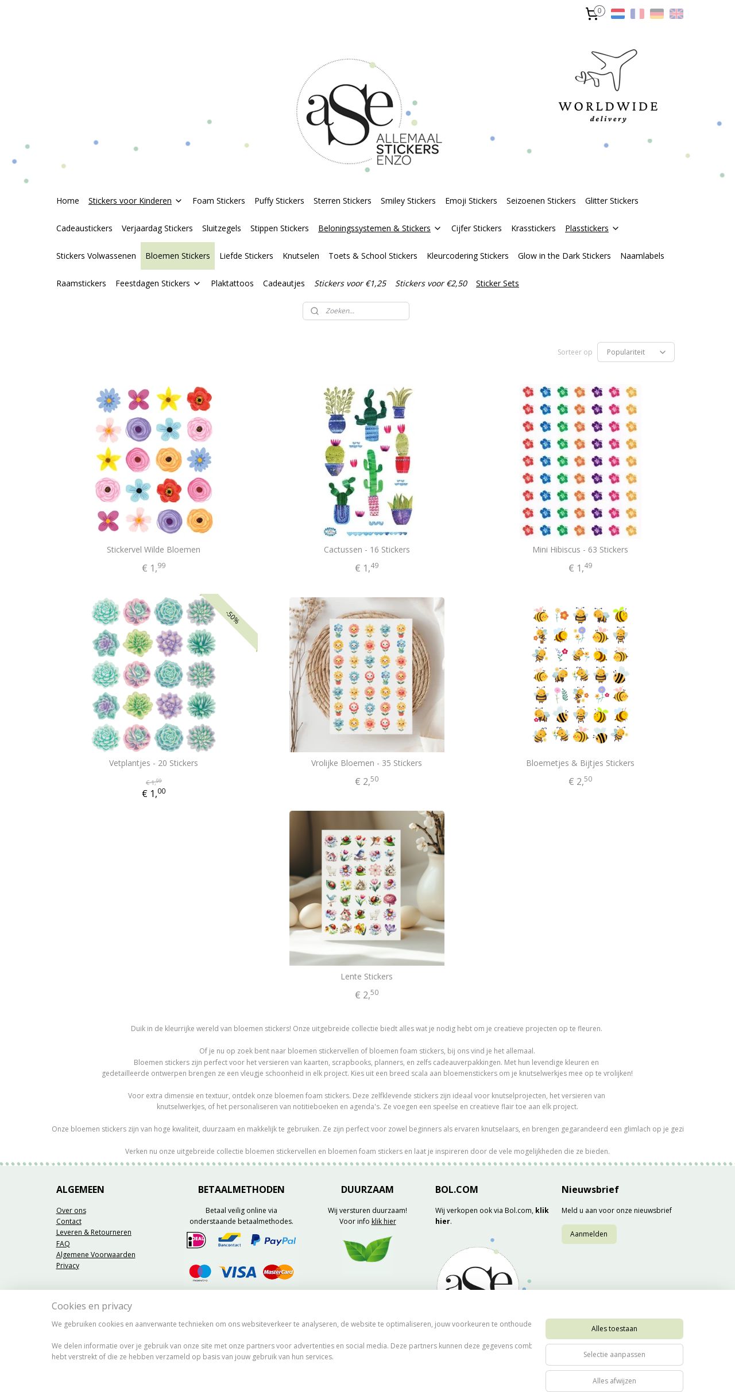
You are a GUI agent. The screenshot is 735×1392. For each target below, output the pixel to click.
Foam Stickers (218, 200)
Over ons (71, 1210)
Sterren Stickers (343, 200)
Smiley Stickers (408, 200)
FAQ (63, 1244)
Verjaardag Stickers (157, 228)
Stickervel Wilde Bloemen (154, 550)
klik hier (384, 1221)
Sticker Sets (497, 283)
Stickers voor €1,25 (350, 283)
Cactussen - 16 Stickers (367, 550)
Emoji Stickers (471, 200)
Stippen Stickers (279, 228)
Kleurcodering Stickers (468, 255)
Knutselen (301, 255)
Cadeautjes (284, 283)
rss (359, 1371)
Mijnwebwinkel (503, 1371)
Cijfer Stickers (476, 228)
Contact (69, 1221)
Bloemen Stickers (177, 255)
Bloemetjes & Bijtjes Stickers (581, 763)
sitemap (335, 1371)
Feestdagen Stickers (158, 283)
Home (67, 200)
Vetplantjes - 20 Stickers (154, 763)
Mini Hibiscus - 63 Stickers (581, 550)
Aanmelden (589, 1234)
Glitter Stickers (612, 200)
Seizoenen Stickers (541, 200)
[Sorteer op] (636, 352)
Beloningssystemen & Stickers (380, 228)
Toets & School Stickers (372, 255)
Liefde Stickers (246, 255)
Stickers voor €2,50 (431, 283)
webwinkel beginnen (403, 1371)
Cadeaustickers (84, 228)
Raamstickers (81, 283)
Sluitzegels (221, 228)
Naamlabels (642, 255)
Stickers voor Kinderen (135, 200)
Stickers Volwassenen (96, 255)
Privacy (67, 1265)
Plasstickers (592, 228)
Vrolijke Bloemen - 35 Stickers (367, 763)
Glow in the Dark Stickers (564, 255)
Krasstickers (533, 228)
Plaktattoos (232, 283)
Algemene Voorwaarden (96, 1254)
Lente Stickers (367, 977)
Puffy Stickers (279, 200)
